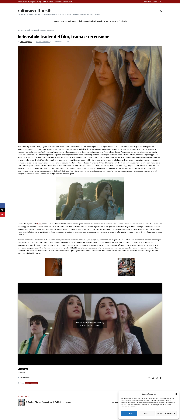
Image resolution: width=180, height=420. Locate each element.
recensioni (34, 383)
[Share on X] (2, 210)
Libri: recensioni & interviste (91, 21)
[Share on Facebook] (2, 205)
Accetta (129, 413)
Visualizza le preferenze (166, 413)
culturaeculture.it (34, 10)
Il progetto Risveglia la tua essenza (40, 2)
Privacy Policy (22, 2)
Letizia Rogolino (26, 42)
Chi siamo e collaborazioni (64, 2)
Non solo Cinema (68, 21)
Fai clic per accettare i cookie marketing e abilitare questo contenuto (90, 324)
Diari (124, 21)
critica (27, 383)
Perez (39, 224)
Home (56, 21)
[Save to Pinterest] (2, 214)
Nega (146, 413)
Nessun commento (43, 42)
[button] (175, 394)
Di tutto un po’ (113, 21)
